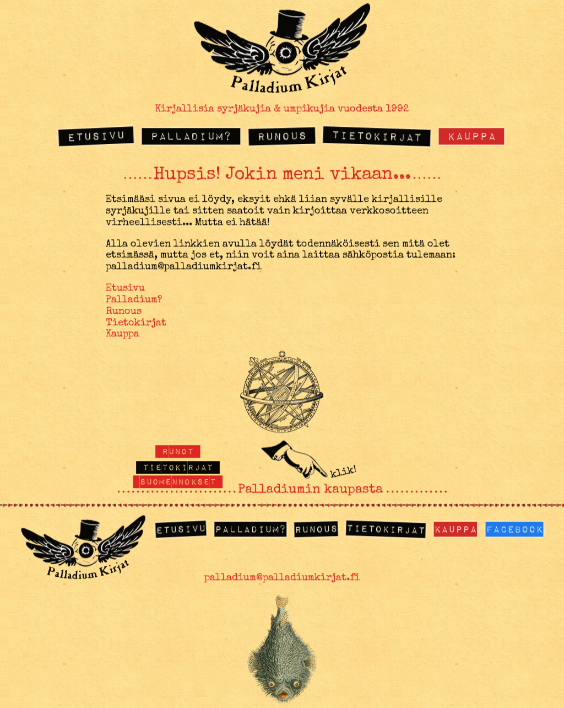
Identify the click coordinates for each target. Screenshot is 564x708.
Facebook (514, 528)
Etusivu (96, 135)
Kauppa (471, 135)
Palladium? (191, 135)
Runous (281, 136)
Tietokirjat (377, 135)
